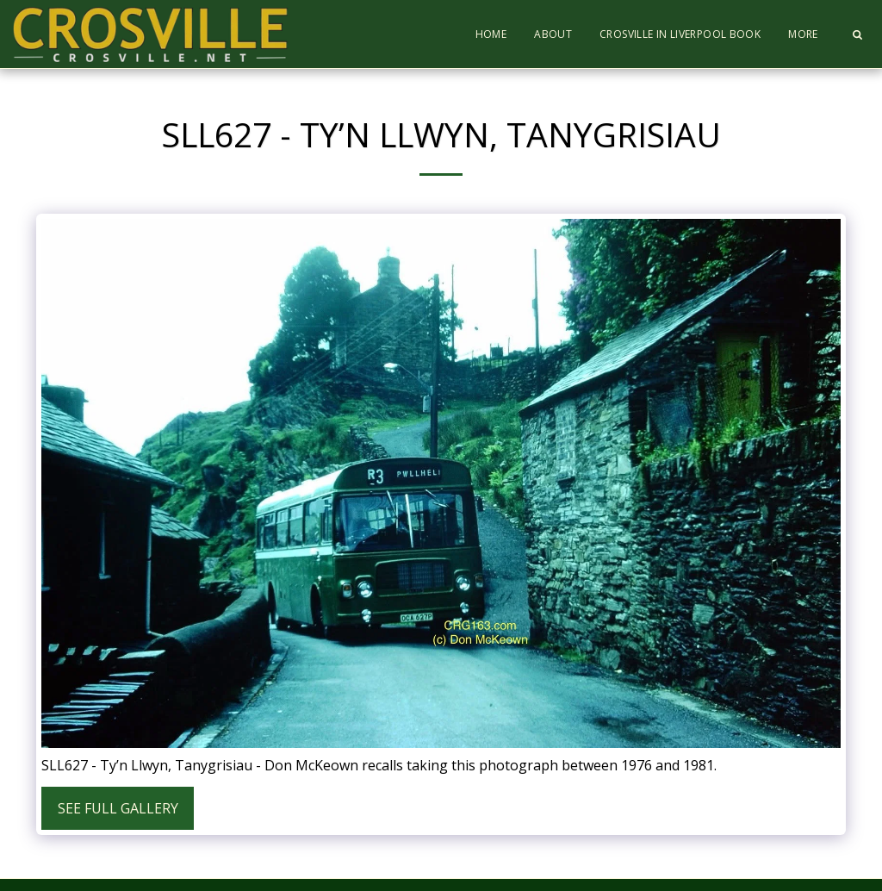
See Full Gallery (118, 808)
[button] (857, 34)
